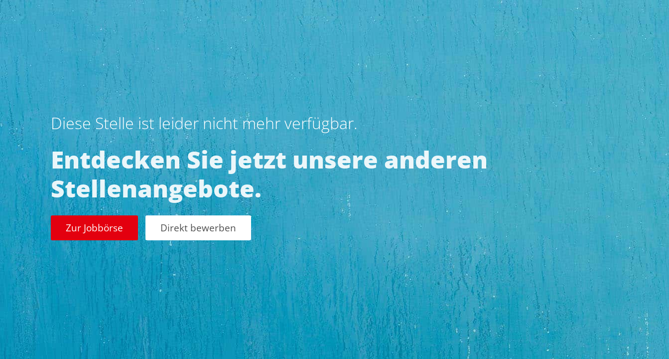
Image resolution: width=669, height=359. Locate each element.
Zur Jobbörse (94, 227)
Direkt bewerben (198, 227)
